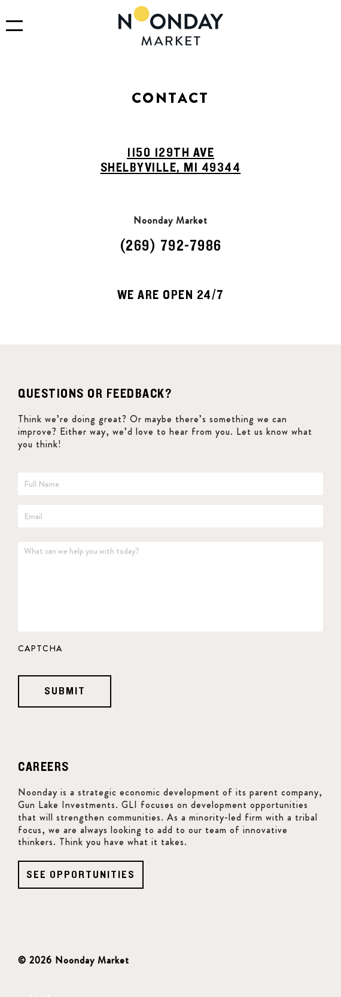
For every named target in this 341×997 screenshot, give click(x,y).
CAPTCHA (40, 648)
